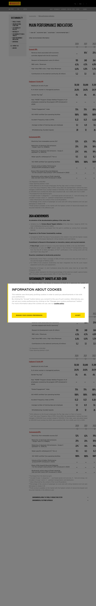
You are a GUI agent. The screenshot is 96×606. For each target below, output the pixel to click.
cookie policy (59, 303)
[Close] (84, 287)
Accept (78, 315)
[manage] (29, 315)
